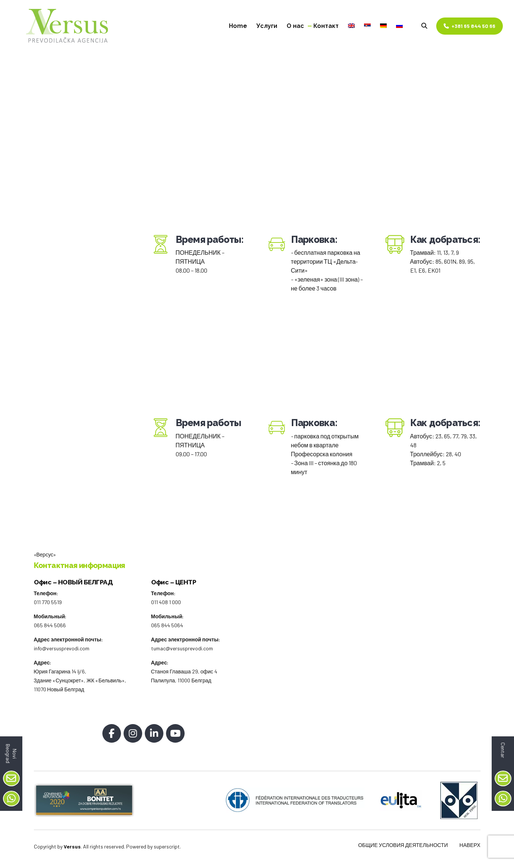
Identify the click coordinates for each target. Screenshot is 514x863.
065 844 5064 (167, 625)
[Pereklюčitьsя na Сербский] (367, 26)
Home (238, 25)
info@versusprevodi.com (61, 648)
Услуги (266, 25)
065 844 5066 (50, 625)
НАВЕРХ (469, 845)
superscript (167, 846)
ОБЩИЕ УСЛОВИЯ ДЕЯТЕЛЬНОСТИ (403, 845)
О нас (295, 25)
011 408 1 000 (166, 602)
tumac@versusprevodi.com (182, 648)
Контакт (326, 25)
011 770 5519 (48, 602)
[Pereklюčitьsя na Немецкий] (383, 26)
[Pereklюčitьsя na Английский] (351, 26)
